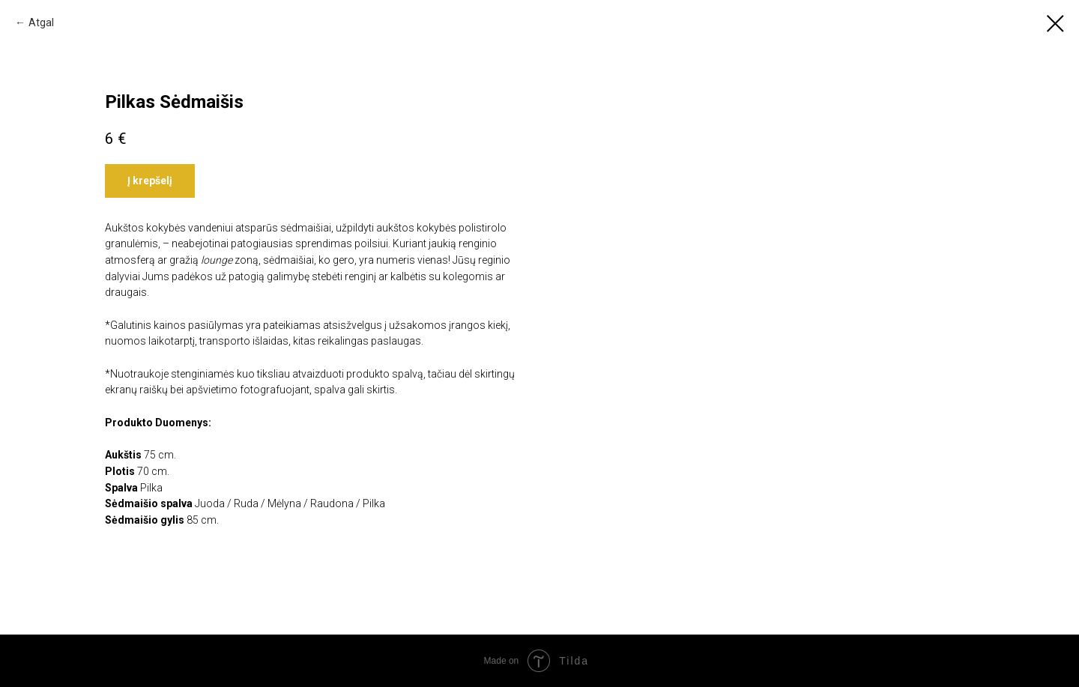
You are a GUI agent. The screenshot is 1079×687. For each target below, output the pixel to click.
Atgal (41, 22)
